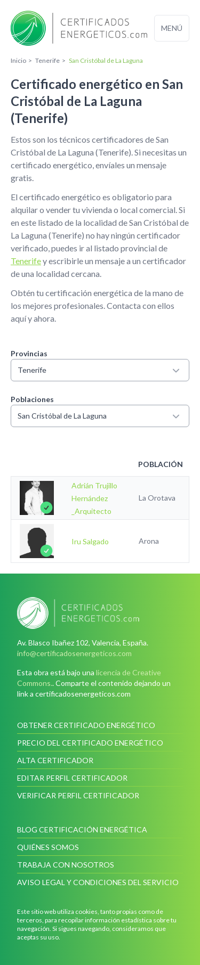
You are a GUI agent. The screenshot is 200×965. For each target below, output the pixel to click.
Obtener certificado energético (86, 725)
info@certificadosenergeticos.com (74, 653)
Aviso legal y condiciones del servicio (98, 882)
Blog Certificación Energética (82, 829)
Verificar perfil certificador (78, 795)
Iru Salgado (90, 541)
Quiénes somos (48, 847)
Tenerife (26, 261)
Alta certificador (55, 760)
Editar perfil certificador (72, 777)
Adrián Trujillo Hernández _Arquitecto (95, 498)
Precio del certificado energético (90, 742)
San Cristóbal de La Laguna (100, 416)
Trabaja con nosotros (65, 864)
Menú (171, 27)
